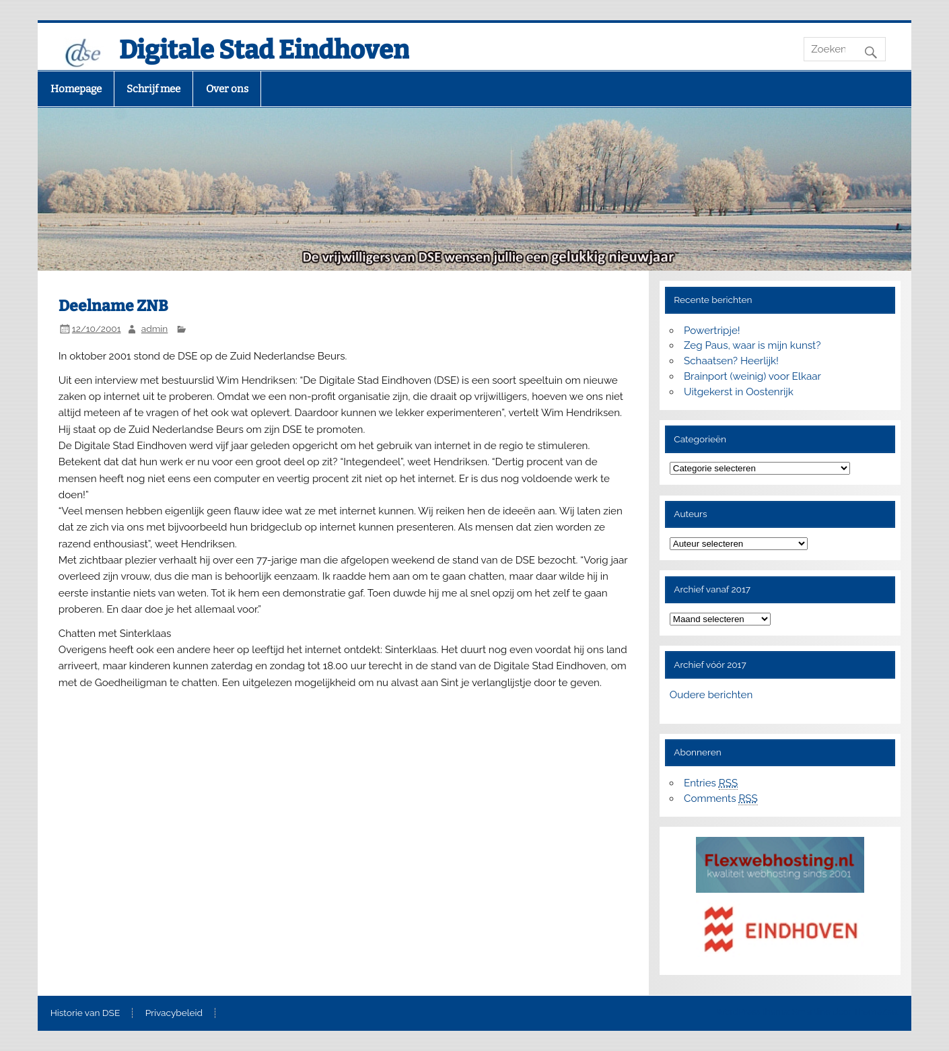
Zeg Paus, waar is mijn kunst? (752, 345)
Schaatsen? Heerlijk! (731, 361)
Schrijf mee (153, 89)
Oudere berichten (711, 695)
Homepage (76, 89)
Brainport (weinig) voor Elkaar (752, 376)
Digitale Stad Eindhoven (264, 49)
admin (154, 328)
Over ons (227, 89)
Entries (711, 783)
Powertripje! (712, 331)
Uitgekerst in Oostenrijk (739, 392)
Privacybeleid (174, 1013)
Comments (721, 798)
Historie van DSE (85, 1013)
